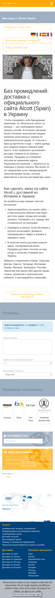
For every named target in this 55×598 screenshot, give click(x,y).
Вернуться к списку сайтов (18, 27)
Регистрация (28, 462)
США (8, 477)
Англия (31, 556)
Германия (32, 562)
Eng (14, 3)
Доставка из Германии (12, 559)
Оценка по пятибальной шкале (18, 360)
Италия (31, 565)
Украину (6, 509)
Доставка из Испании (11, 567)
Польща (31, 570)
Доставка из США (10, 554)
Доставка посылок (10, 537)
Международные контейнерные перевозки (21, 531)
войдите (33, 325)
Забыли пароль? (28, 466)
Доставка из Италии (11, 565)
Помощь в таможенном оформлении (18, 542)
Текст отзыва (10, 338)
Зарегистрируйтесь (14, 325)
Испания (32, 567)
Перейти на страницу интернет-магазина (27, 295)
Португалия (33, 576)
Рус (9, 3)
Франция (32, 573)
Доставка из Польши (11, 562)
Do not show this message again (27, 594)
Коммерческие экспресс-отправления (18, 528)
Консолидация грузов (11, 539)
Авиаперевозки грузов (12, 534)
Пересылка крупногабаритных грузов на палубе (23, 545)
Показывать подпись (13, 371)
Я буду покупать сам (16, 47)
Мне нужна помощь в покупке (22, 40)
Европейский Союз (36, 559)
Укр (4, 3)
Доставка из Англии (11, 556)
